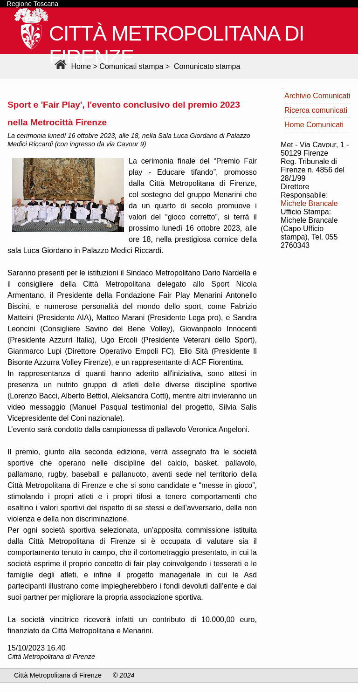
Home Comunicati (314, 125)
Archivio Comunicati (317, 96)
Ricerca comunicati (315, 110)
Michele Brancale (309, 203)
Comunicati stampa (131, 66)
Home (71, 66)
